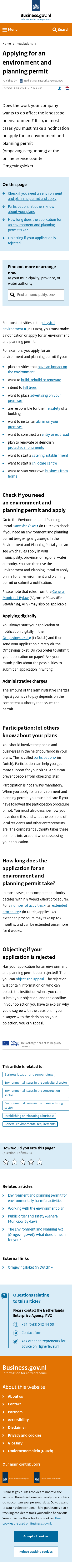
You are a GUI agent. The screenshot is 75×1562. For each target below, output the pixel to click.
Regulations (24, 44)
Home (6, 44)
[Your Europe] (10, 1043)
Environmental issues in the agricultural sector (36, 1082)
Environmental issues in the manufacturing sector (34, 1105)
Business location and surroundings (29, 1074)
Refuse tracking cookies (36, 1551)
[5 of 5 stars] (40, 1162)
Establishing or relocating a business (29, 1116)
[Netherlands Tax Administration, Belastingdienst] (48, 1477)
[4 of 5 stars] (32, 1162)
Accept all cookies (36, 1536)
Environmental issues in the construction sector (32, 1093)
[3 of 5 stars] (23, 1162)
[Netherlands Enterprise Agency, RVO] (15, 1477)
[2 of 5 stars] (15, 1162)
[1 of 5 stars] (6, 1162)
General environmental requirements (30, 1124)
